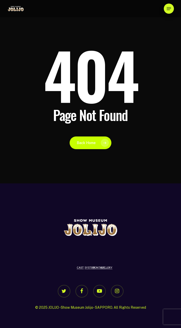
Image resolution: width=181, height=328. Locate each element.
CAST (80, 267)
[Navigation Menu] (169, 8)
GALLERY (106, 267)
